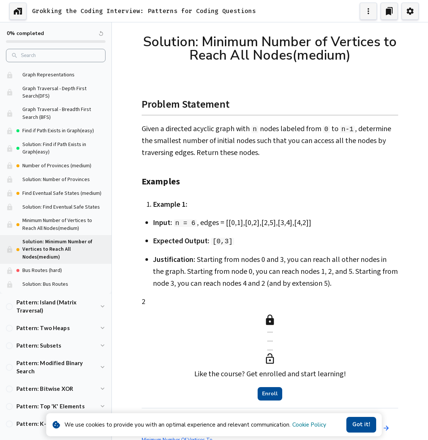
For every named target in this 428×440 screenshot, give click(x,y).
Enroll (270, 394)
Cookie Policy (309, 424)
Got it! (361, 425)
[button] (55, 85)
